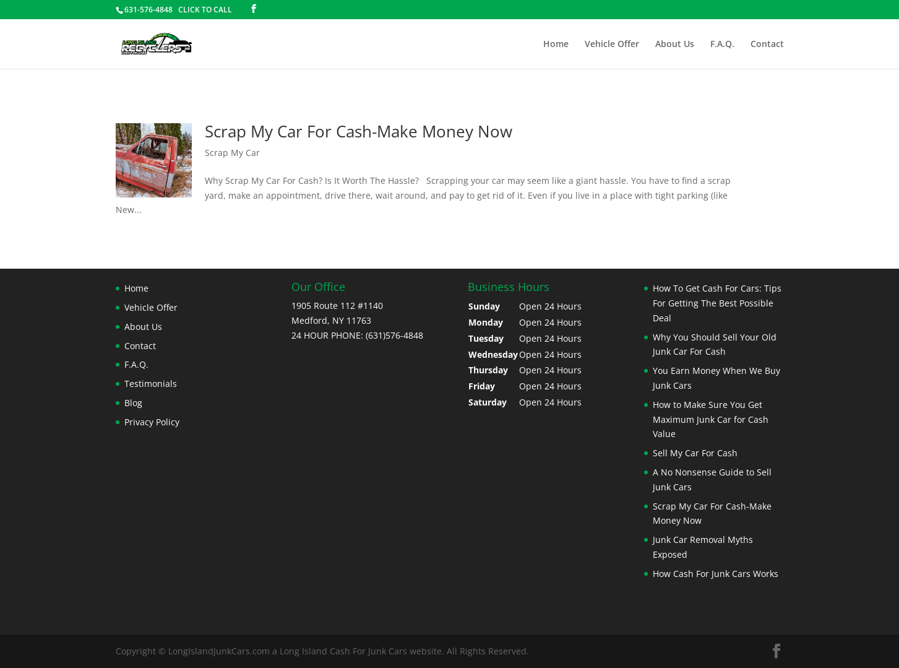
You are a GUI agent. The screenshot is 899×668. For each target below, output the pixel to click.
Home (556, 45)
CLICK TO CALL (205, 9)
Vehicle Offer (612, 45)
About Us (674, 45)
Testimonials (150, 383)
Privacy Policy (151, 422)
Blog (133, 403)
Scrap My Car (232, 152)
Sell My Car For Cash (695, 453)
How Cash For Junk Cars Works (715, 573)
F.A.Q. (722, 45)
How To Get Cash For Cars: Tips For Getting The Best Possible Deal (717, 303)
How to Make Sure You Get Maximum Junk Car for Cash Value (710, 419)
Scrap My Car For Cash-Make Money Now (358, 131)
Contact (767, 45)
